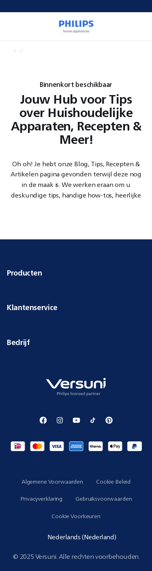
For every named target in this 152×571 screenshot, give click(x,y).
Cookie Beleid (113, 481)
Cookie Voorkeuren (76, 516)
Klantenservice (76, 307)
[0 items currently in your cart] (141, 26)
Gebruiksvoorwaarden (103, 498)
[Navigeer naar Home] (8, 50)
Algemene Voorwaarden (52, 481)
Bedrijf (76, 342)
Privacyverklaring (41, 498)
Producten (76, 272)
